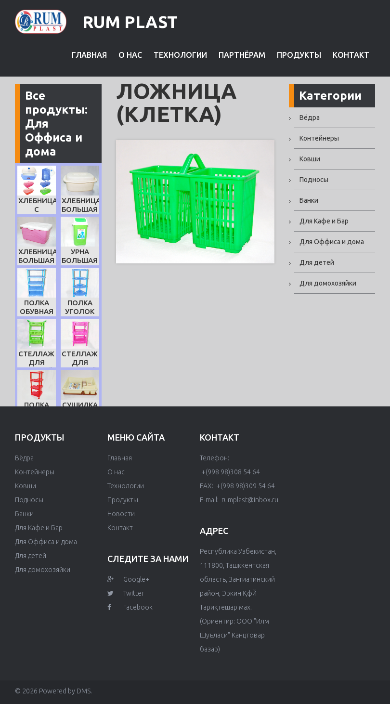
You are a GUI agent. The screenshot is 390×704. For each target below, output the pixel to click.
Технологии (180, 55)
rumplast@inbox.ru (249, 500)
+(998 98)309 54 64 (245, 486)
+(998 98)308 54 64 (230, 472)
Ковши (309, 159)
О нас (130, 55)
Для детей (316, 262)
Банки (308, 200)
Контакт (351, 55)
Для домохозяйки (327, 283)
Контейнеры (319, 138)
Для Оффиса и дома (331, 242)
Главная (89, 55)
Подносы (313, 179)
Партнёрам (242, 55)
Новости (121, 514)
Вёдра (309, 117)
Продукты (299, 55)
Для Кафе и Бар (324, 221)
